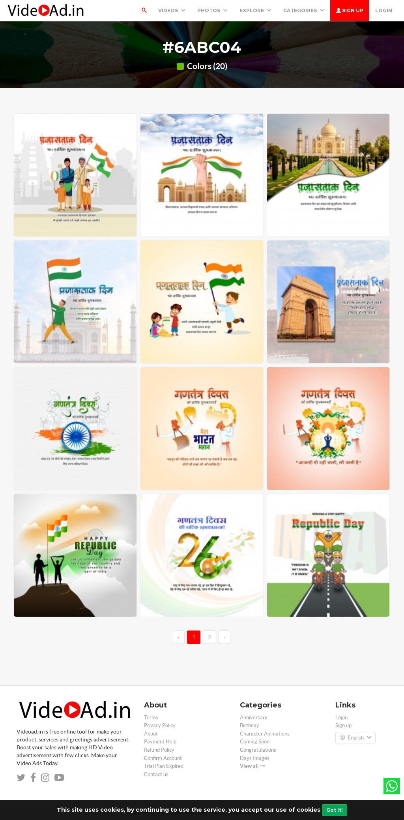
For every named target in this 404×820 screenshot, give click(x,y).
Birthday (249, 725)
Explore (255, 10)
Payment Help (160, 742)
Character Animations (265, 734)
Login (383, 10)
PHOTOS (212, 10)
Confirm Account (163, 758)
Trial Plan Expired (163, 766)
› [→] (224, 637)
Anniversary (253, 718)
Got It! (334, 810)
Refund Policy (159, 750)
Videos (171, 10)
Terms (151, 718)
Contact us (156, 774)
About (151, 734)
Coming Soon (254, 742)
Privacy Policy (160, 725)
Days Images (254, 758)
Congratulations (258, 750)
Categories (303, 10)
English (355, 738)
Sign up (349, 10)
